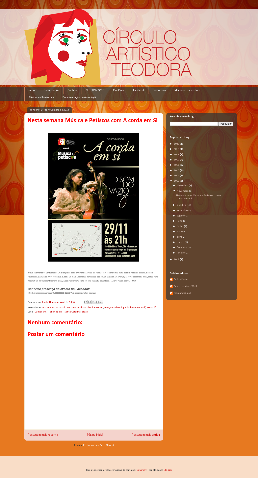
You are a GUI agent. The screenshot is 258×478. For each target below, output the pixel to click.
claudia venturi (95, 307)
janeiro (181, 252)
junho (180, 226)
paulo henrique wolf (134, 307)
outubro (182, 205)
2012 (177, 259)
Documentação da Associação (79, 97)
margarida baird (113, 307)
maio (180, 231)
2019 (177, 149)
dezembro (183, 185)
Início (32, 90)
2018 (177, 154)
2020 (177, 144)
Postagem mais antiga (146, 435)
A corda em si (50, 307)
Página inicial (95, 435)
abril (179, 237)
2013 (177, 181)
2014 (177, 175)
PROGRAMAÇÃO (95, 90)
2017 (177, 159)
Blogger (168, 470)
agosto (181, 215)
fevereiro (182, 247)
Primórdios (159, 90)
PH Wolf (151, 307)
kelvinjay (141, 470)
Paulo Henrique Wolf (185, 286)
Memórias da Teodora (187, 90)
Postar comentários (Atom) (98, 445)
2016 (177, 165)
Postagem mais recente (43, 435)
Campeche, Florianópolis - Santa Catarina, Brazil (61, 311)
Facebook (138, 90)
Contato (72, 90)
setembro (182, 210)
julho (180, 221)
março (181, 242)
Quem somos (51, 90)
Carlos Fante (181, 279)
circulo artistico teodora (72, 307)
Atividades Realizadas (41, 97)
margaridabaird (182, 293)
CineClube (119, 90)
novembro (183, 191)
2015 (177, 170)
